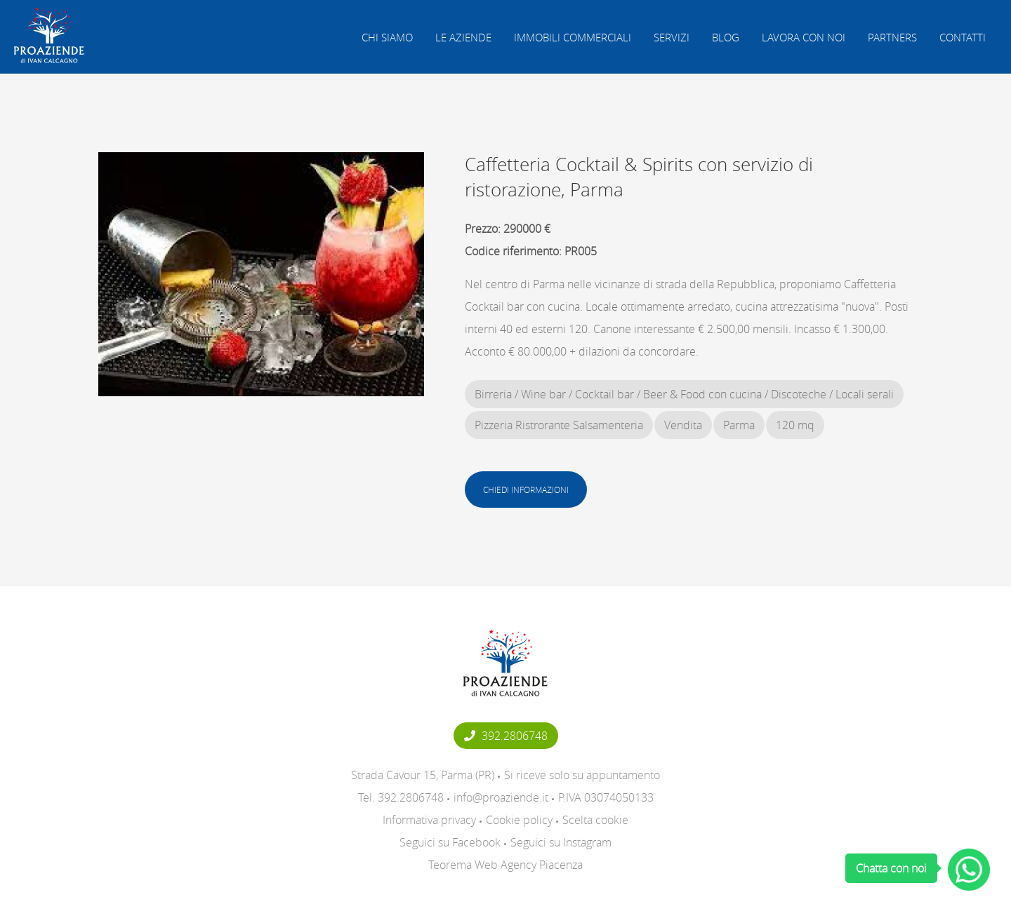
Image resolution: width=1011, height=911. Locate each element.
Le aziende (463, 37)
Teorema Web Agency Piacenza (505, 864)
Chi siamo (387, 37)
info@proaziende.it (501, 797)
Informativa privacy (429, 820)
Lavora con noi (803, 37)
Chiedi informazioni (526, 489)
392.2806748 (506, 735)
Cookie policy (519, 820)
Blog (725, 37)
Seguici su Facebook (450, 842)
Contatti (962, 37)
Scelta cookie (595, 820)
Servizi (671, 37)
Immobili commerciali (572, 37)
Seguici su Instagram (561, 842)
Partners (892, 37)
